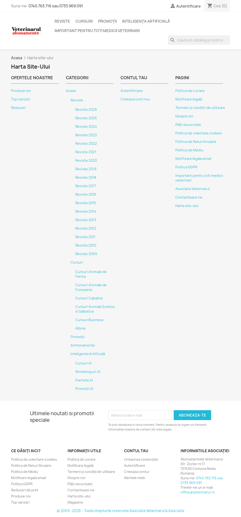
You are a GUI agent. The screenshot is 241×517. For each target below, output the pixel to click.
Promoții (107, 21)
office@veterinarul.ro (198, 492)
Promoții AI (84, 388)
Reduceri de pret (24, 490)
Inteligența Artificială (146, 21)
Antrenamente (83, 345)
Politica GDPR (186, 167)
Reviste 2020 (86, 160)
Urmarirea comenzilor (141, 459)
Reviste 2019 (85, 169)
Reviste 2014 (85, 211)
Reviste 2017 (85, 186)
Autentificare (131, 90)
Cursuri (84, 21)
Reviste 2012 (85, 228)
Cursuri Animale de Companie (91, 287)
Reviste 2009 (86, 254)
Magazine (75, 502)
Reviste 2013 (85, 220)
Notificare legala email (193, 158)
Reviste (62, 21)
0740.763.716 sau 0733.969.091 (55, 5)
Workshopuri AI (87, 371)
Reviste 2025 (86, 118)
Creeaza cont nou (135, 99)
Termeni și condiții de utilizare (200, 107)
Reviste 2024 (86, 126)
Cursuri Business (89, 320)
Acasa (71, 90)
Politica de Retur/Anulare (195, 141)
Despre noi (184, 116)
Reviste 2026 (86, 109)
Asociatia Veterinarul (192, 188)
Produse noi (21, 90)
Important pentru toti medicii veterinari (97, 30)
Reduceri (18, 107)
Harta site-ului (187, 205)
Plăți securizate (188, 124)
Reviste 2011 (85, 237)
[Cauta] (199, 40)
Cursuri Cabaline (89, 298)
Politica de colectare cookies (198, 133)
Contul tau (136, 450)
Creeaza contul (136, 471)
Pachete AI (84, 380)
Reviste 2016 (85, 194)
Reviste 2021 (85, 152)
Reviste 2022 (86, 143)
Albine (80, 328)
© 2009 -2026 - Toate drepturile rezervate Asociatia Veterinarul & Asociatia (120, 510)
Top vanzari (20, 99)
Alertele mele (134, 478)
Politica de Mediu (189, 150)
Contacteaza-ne (188, 197)
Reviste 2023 (86, 135)
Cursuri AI (83, 363)
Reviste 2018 (85, 177)
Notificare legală (188, 99)
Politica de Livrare (190, 90)
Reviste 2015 (85, 203)
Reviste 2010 (85, 245)
